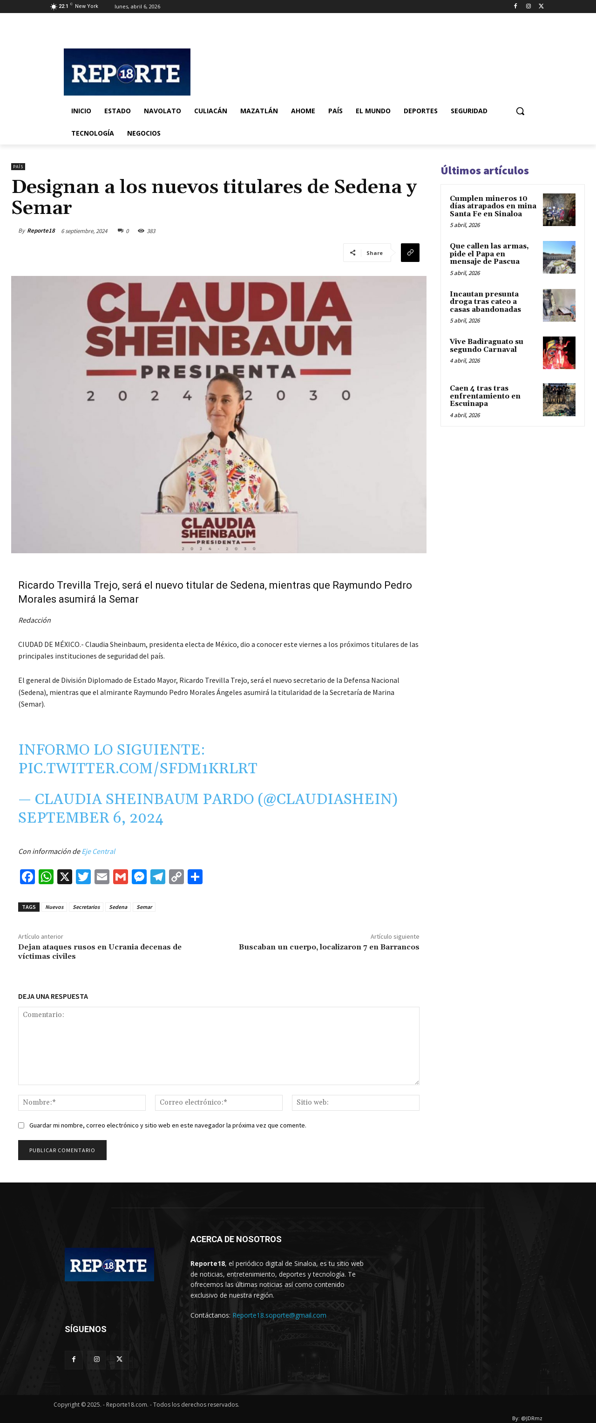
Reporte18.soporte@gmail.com (279, 1315)
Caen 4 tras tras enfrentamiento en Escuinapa (485, 396)
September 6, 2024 (90, 818)
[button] (520, 111)
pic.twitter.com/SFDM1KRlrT (137, 768)
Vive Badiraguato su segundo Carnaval (486, 345)
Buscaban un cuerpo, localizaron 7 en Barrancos (329, 947)
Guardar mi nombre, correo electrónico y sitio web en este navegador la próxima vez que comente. (167, 1125)
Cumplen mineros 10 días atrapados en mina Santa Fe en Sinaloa (493, 206)
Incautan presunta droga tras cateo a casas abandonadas (485, 302)
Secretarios (86, 906)
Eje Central (97, 851)
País (18, 166)
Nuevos (54, 906)
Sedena (118, 906)
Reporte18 (41, 230)
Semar (144, 906)
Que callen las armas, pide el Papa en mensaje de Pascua (489, 254)
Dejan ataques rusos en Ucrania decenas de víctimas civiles (100, 951)
